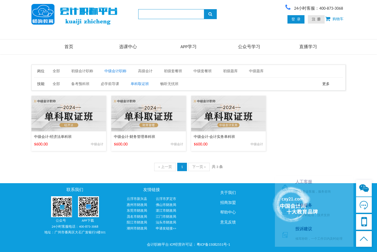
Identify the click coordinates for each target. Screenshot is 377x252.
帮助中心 (228, 212)
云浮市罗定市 (166, 199)
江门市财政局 (166, 217)
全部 (56, 71)
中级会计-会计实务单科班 (214, 137)
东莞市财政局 (137, 210)
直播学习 (308, 46)
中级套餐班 (202, 71)
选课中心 (128, 46)
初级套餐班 (173, 71)
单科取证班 (140, 84)
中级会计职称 (115, 71)
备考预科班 (80, 84)
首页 (68, 46)
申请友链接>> (166, 228)
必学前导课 (110, 84)
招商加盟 (228, 202)
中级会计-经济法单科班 (53, 137)
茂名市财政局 (137, 217)
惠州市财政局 (137, 205)
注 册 (316, 19)
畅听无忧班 (169, 84)
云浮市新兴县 (137, 199)
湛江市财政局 (166, 210)
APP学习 (188, 46)
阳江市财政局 (137, 222)
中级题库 (256, 71)
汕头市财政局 (166, 222)
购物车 (337, 19)
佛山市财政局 (166, 205)
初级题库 (230, 71)
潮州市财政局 (137, 228)
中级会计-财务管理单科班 (134, 137)
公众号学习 (249, 46)
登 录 (295, 19)
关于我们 (228, 192)
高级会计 (145, 71)
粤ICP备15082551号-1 (213, 244)
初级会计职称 (82, 71)
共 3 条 (217, 167)
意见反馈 (228, 222)
